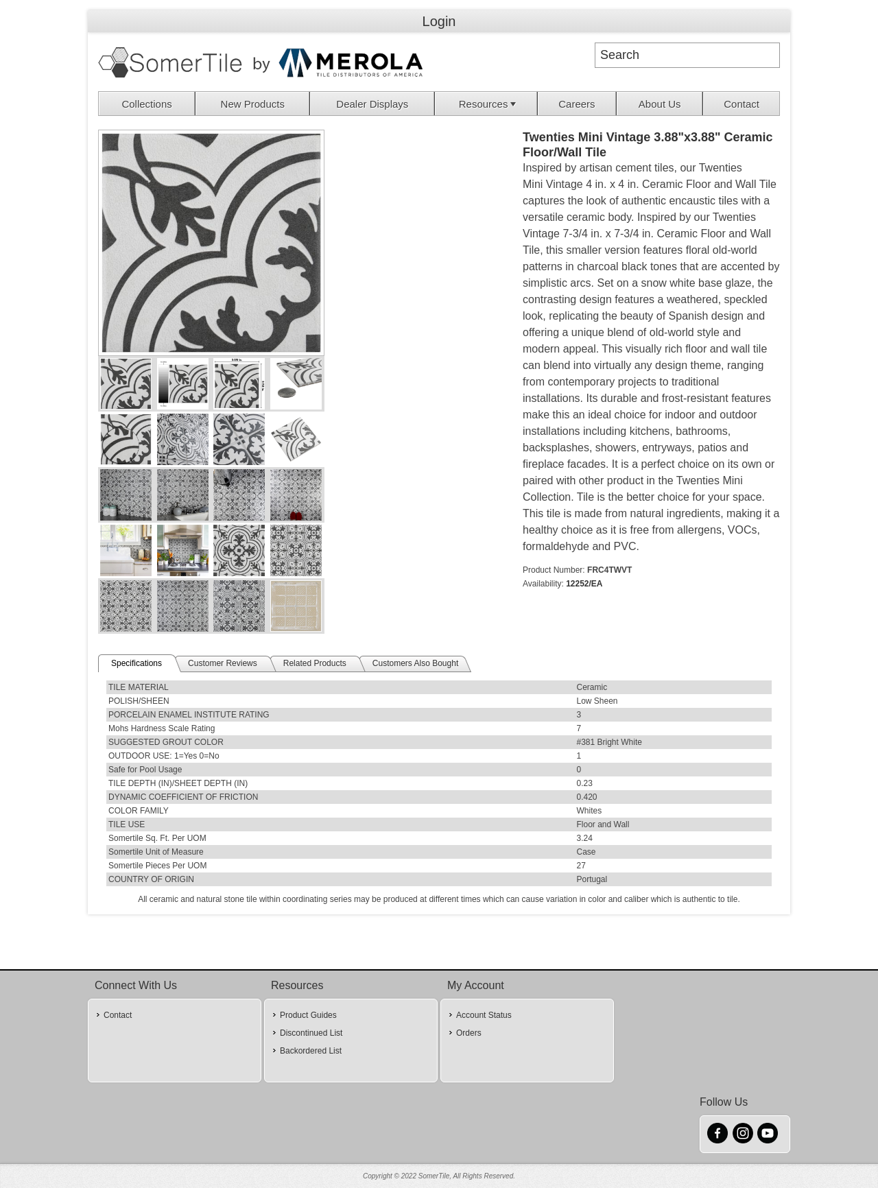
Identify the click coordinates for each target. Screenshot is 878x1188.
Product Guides (308, 1015)
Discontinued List (311, 1033)
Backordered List (311, 1051)
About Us (660, 104)
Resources (489, 104)
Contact (741, 104)
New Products (253, 104)
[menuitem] (147, 103)
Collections (146, 104)
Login (439, 21)
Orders (469, 1033)
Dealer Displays (372, 104)
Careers (576, 104)
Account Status (484, 1015)
